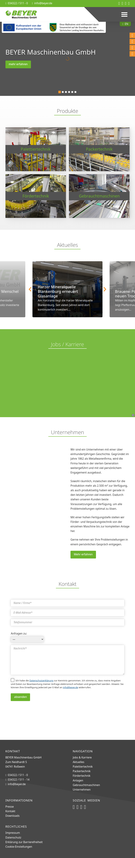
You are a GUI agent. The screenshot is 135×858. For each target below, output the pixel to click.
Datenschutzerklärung (41, 680)
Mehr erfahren (83, 554)
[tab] (59, 92)
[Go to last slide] (30, 289)
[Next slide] (104, 289)
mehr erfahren (18, 64)
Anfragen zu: (19, 633)
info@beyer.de (43, 3)
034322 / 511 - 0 (18, 3)
